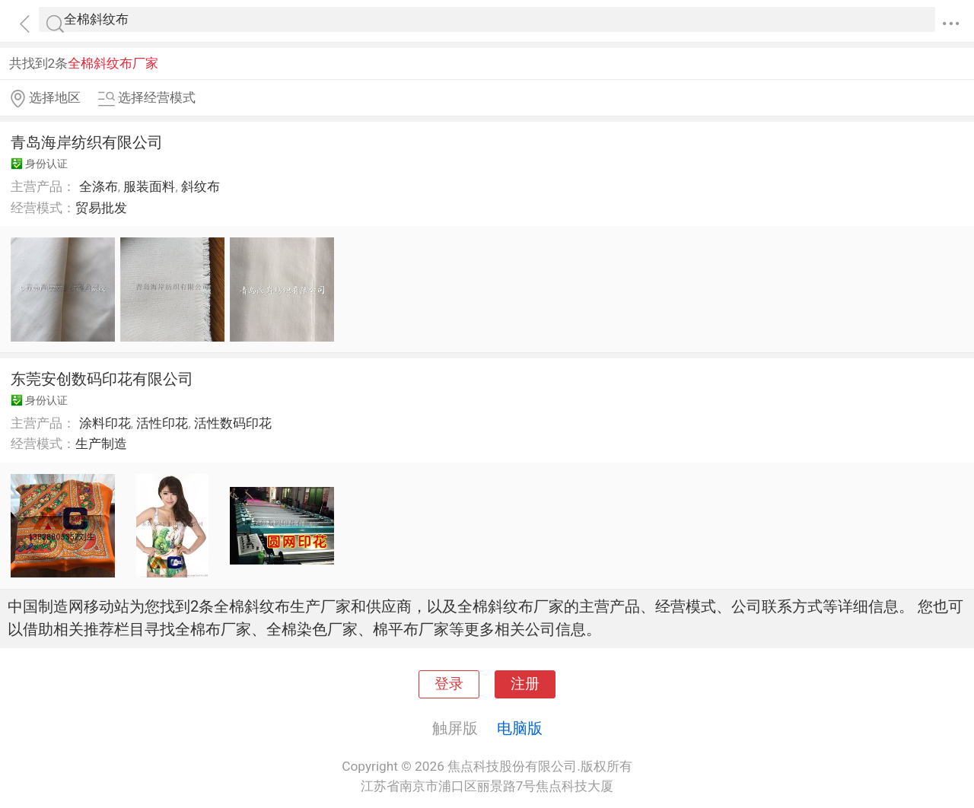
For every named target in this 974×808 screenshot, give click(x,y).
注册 (525, 684)
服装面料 (149, 186)
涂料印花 (105, 423)
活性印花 (162, 423)
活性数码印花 (233, 423)
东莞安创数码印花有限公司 (102, 379)
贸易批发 (101, 207)
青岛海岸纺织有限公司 (87, 142)
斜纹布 (200, 186)
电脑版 (520, 728)
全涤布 (98, 186)
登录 (448, 684)
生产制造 (101, 443)
